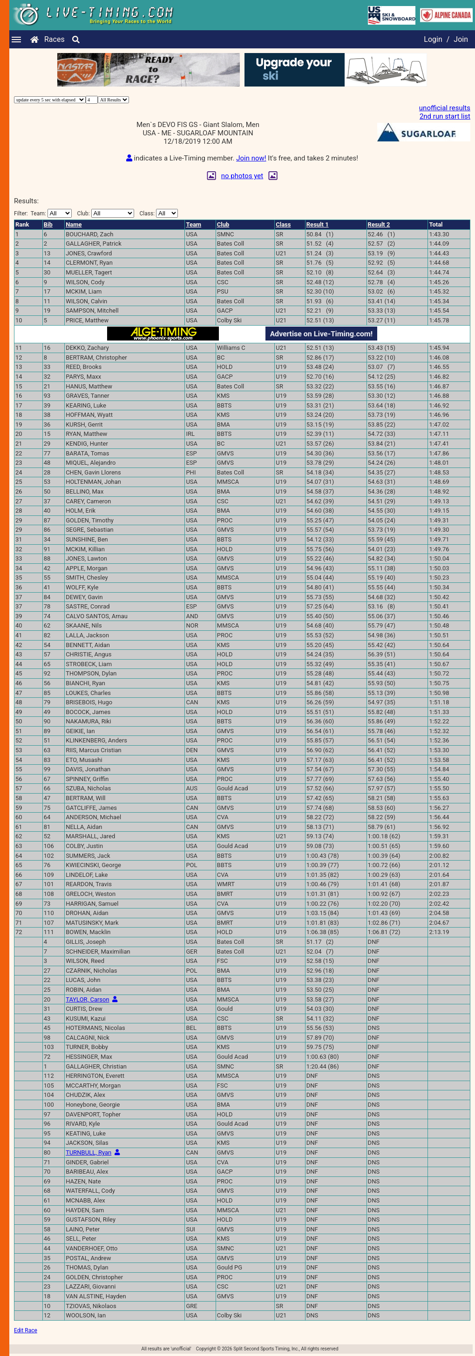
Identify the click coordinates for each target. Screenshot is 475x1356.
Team (193, 224)
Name (73, 224)
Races (54, 39)
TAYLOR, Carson (87, 999)
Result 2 (379, 224)
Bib (48, 224)
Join (461, 39)
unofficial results (444, 108)
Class (283, 224)
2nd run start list (445, 116)
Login (433, 39)
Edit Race (25, 1330)
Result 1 (317, 224)
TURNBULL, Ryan (88, 1152)
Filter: (43, 213)
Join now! (251, 158)
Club (223, 224)
